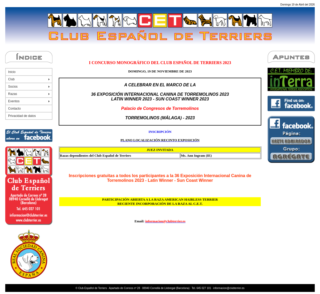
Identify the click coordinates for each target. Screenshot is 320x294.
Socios (13, 86)
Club (11, 79)
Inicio (11, 72)
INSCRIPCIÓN (160, 132)
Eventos (13, 101)
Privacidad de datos (22, 116)
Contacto (14, 108)
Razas (12, 94)
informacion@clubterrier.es (229, 288)
